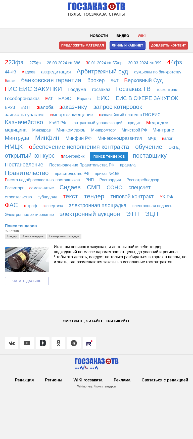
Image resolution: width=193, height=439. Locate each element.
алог (168, 138)
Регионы (53, 380)
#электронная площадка (64, 236)
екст (71, 196)
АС (12, 205)
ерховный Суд (144, 80)
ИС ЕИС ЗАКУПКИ (34, 88)
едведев (158, 122)
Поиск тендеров (21, 226)
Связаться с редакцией (165, 380)
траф (31, 206)
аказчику (74, 106)
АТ (49, 99)
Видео (123, 36)
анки (11, 81)
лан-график (73, 156)
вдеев (29, 72)
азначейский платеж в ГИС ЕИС (130, 115)
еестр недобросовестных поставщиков (43, 180)
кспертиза (53, 206)
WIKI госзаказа (87, 380)
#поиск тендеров (32, 236)
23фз (15, 62)
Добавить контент (168, 45)
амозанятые (42, 188)
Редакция (24, 380)
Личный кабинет (127, 45)
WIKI (142, 36)
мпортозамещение (72, 114)
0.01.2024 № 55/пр (105, 63)
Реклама (122, 380)
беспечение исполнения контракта (80, 146)
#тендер (12, 236)
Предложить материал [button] (82, 45)
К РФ (167, 196)
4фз (175, 62)
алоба (46, 107)
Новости (99, 36)
